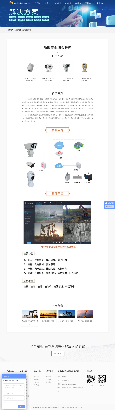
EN (102, 3)
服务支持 (68, 3)
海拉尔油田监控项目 (66, 321)
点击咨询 (57, 353)
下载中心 (36, 382)
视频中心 (36, 379)
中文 (96, 3)
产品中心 (48, 3)
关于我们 (38, 3)
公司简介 (48, 376)
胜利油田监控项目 (48, 321)
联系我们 (88, 3)
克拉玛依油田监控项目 (85, 321)
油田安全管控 (26, 30)
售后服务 (36, 376)
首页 (11, 30)
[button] (92, 318)
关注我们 (89, 371)
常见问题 (36, 385)
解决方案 (58, 3)
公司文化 (48, 379)
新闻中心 (78, 3)
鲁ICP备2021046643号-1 (74, 407)
